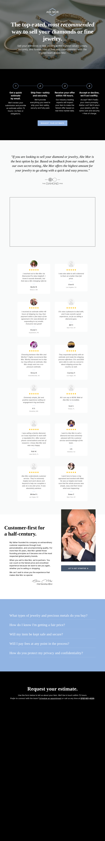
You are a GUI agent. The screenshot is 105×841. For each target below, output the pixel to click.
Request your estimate (52, 124)
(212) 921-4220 (87, 699)
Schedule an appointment (50, 699)
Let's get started (78, 568)
